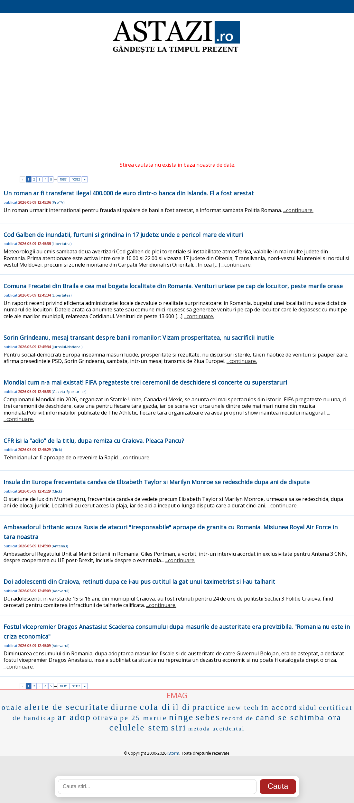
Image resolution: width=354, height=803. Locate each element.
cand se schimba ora (298, 717)
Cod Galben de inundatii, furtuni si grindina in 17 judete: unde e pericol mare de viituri (123, 235)
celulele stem (139, 727)
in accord (279, 707)
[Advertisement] (177, 106)
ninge (181, 717)
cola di (155, 707)
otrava (105, 717)
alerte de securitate (66, 707)
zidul (308, 707)
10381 (64, 179)
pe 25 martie (143, 718)
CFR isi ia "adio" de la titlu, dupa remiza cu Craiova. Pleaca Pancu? (94, 441)
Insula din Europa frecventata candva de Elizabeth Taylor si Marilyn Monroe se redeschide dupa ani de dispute (157, 482)
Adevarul (60, 590)
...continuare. (298, 210)
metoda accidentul (216, 729)
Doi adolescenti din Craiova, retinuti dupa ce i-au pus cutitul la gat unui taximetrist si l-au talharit (139, 581)
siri (179, 727)
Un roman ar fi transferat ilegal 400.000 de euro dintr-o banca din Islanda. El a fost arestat (129, 193)
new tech (243, 707)
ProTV (58, 202)
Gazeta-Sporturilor (69, 391)
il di (182, 707)
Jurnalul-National (67, 346)
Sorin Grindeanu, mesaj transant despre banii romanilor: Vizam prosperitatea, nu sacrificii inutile (139, 337)
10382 (76, 179)
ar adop (74, 717)
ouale (12, 707)
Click (57, 449)
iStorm (173, 753)
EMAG (177, 695)
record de (238, 718)
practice (208, 707)
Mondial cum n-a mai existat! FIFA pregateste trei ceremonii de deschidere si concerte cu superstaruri (145, 382)
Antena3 (60, 545)
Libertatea (61, 243)
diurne (124, 707)
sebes (208, 717)
